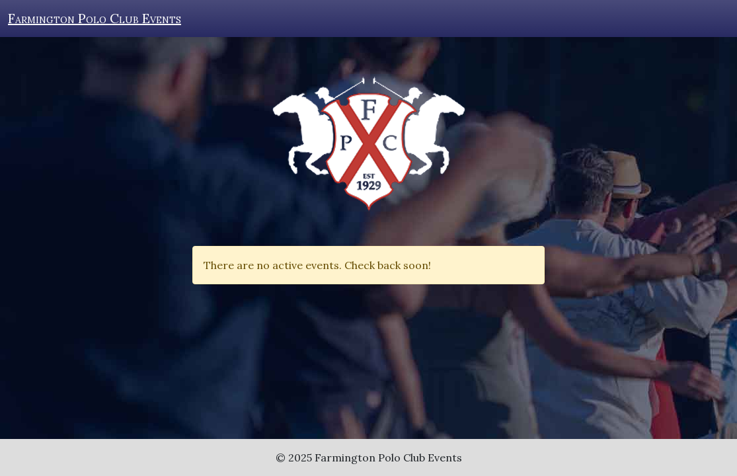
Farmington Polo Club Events (94, 18)
